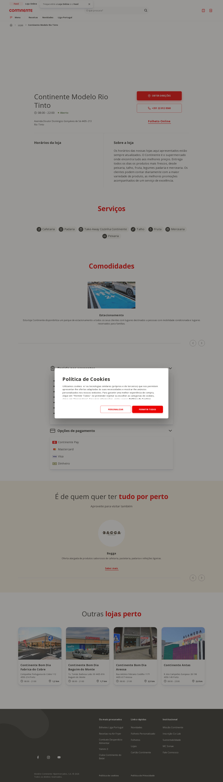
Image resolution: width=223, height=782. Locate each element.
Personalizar (115, 409)
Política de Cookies (140, 398)
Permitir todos (147, 409)
